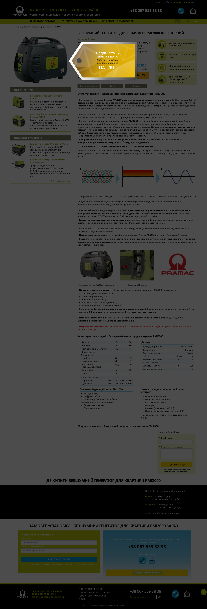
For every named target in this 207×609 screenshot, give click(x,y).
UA (102, 67)
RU (111, 67)
